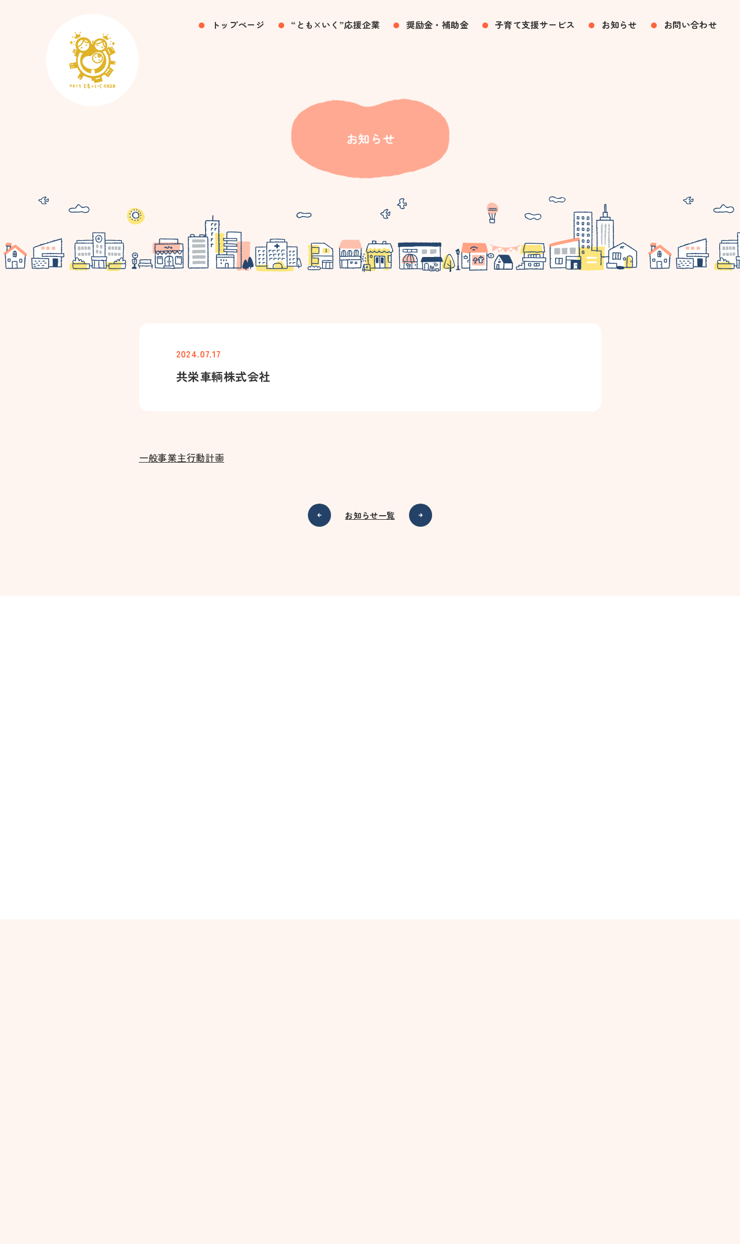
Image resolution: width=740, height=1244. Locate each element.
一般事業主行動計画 (182, 458)
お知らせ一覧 (370, 516)
